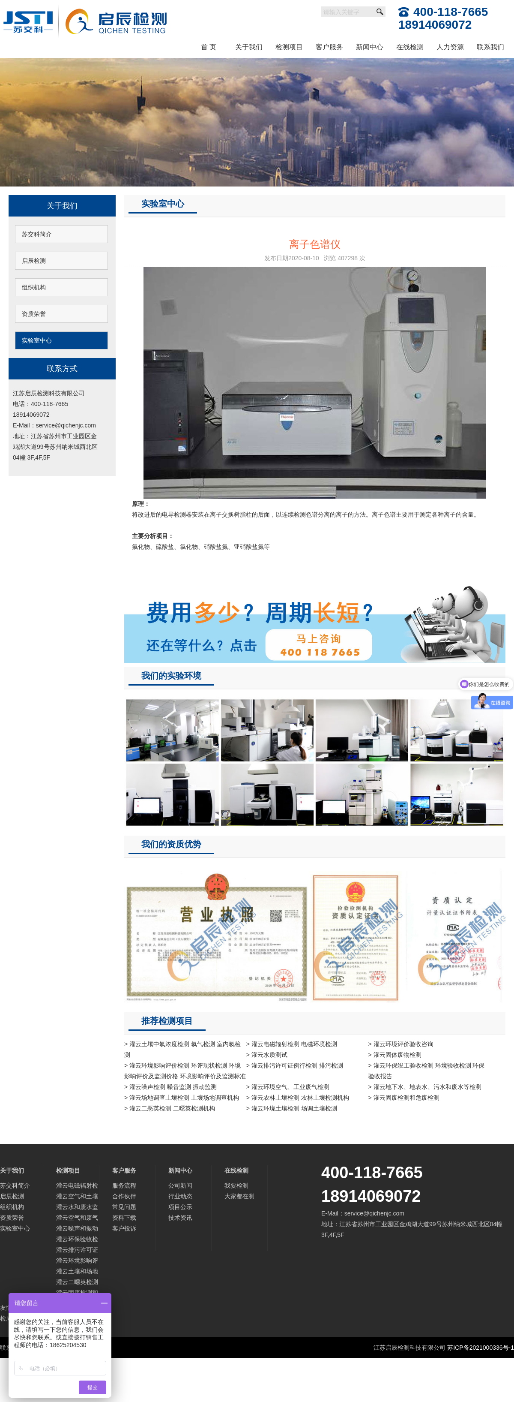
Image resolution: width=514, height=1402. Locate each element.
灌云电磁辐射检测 (77, 1186)
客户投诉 (124, 1228)
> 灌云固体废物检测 (394, 1054)
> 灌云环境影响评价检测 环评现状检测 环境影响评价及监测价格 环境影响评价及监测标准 (185, 1071)
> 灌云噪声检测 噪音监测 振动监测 (170, 1086)
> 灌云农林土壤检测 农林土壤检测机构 (297, 1097)
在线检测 (410, 47)
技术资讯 (180, 1217)
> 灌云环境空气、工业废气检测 (287, 1086)
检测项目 (289, 47)
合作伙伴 (124, 1196)
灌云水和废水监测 (77, 1207)
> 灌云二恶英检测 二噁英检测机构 (169, 1108)
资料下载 (124, 1217)
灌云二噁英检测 (77, 1282)
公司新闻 (180, 1185)
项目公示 (180, 1206)
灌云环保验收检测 (77, 1240)
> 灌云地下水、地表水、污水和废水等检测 (424, 1086)
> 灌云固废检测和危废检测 (403, 1097)
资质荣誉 (34, 313)
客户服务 (329, 47)
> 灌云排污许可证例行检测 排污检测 (294, 1065)
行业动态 (180, 1196)
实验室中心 (37, 340)
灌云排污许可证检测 (77, 1250)
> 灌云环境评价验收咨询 (400, 1044)
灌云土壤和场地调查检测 (77, 1272)
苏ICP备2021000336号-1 (480, 1347)
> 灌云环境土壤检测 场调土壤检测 (291, 1108)
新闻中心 (369, 47)
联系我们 (490, 47)
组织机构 (34, 287)
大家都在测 (239, 1196)
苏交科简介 (37, 234)
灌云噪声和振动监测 (77, 1229)
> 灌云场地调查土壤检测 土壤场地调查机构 (181, 1097)
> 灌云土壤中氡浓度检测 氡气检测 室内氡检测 (182, 1049)
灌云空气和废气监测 (77, 1218)
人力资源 (450, 47)
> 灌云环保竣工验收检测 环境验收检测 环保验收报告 (426, 1071)
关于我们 (249, 47)
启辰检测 (34, 260)
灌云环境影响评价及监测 (77, 1261)
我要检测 (236, 1185)
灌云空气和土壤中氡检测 (77, 1197)
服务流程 (124, 1185)
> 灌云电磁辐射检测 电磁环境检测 (291, 1044)
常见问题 (124, 1206)
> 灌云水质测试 (266, 1054)
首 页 (208, 47)
